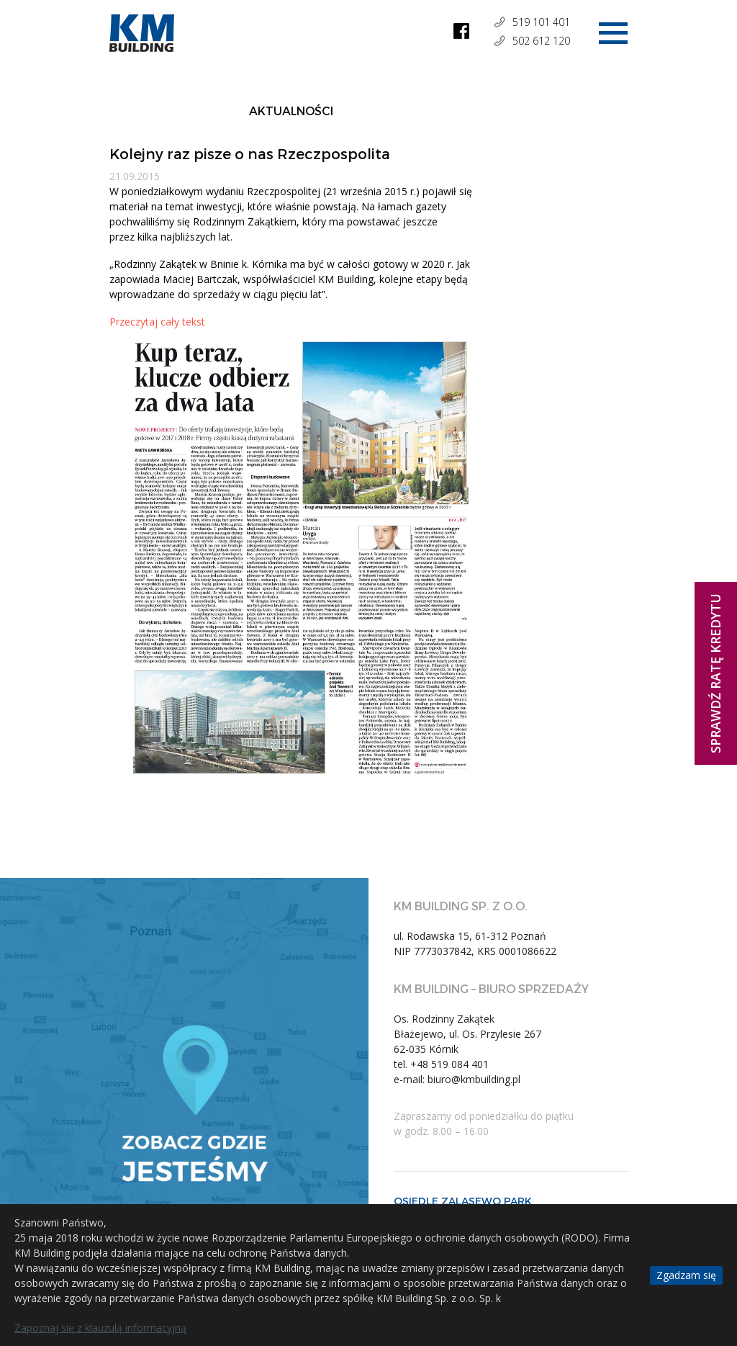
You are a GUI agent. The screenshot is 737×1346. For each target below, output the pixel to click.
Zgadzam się (686, 1275)
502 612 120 (541, 41)
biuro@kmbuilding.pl (474, 1079)
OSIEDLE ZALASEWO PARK (463, 1201)
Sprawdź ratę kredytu (715, 673)
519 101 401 (541, 22)
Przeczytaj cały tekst (158, 321)
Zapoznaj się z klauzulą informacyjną (100, 1327)
